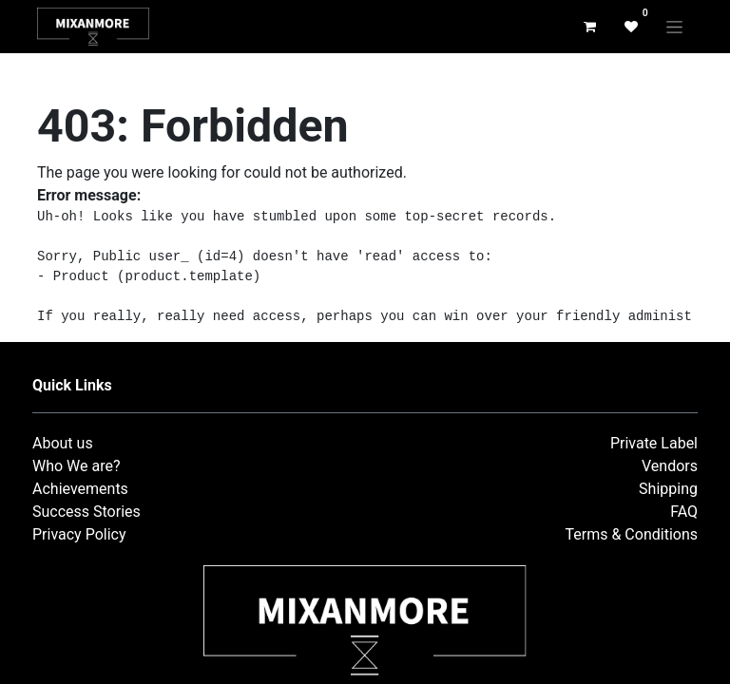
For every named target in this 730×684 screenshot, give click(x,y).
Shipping (668, 489)
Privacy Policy (79, 534)
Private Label (654, 443)
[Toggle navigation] (674, 27)
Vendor (666, 466)
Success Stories (86, 512)
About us (62, 443)
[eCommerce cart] (589, 27)
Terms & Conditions (632, 534)
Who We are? (76, 466)
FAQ (684, 512)
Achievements (80, 489)
